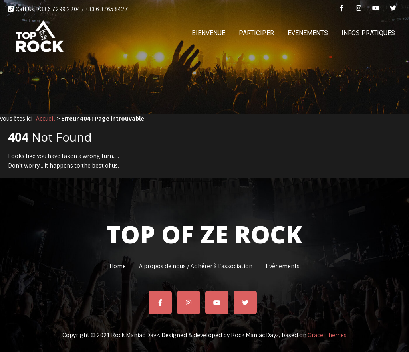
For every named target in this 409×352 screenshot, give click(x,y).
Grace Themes (327, 335)
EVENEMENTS (308, 33)
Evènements (283, 265)
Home (117, 265)
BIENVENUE (208, 33)
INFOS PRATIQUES (368, 33)
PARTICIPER (256, 33)
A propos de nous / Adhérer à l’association (195, 265)
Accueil (45, 118)
